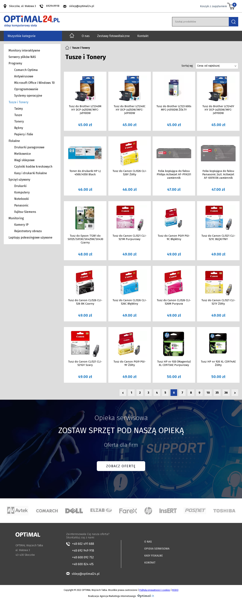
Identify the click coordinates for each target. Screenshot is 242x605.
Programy (15, 63)
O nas (86, 36)
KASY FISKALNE (153, 555)
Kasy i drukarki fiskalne (30, 173)
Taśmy (18, 108)
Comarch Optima (26, 70)
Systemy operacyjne (28, 95)
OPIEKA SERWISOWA (156, 548)
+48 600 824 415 (83, 564)
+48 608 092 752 (83, 557)
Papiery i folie (23, 134)
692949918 (52, 6)
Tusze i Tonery (18, 102)
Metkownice (22, 153)
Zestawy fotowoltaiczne (113, 36)
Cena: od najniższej (208, 65)
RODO (175, 590)
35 (217, 392)
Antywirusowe (23, 76)
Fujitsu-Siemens (25, 212)
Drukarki (20, 186)
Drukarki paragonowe (29, 147)
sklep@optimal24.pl (81, 6)
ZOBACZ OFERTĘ (121, 466)
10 (208, 392)
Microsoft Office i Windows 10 (34, 83)
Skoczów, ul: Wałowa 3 (22, 6)
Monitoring (16, 218)
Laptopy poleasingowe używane (30, 237)
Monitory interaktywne (24, 50)
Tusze (18, 115)
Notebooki (21, 199)
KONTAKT (149, 562)
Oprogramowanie (26, 89)
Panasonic (21, 205)
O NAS (148, 541)
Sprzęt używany (19, 179)
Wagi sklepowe (24, 160)
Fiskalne (14, 141)
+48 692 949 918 (83, 550)
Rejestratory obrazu (28, 231)
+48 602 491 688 (83, 544)
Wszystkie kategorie (22, 36)
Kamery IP (21, 224)
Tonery (19, 121)
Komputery (22, 192)
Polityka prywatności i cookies (154, 590)
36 (226, 392)
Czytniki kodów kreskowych (33, 166)
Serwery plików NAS (22, 57)
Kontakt (142, 36)
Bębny (18, 128)
